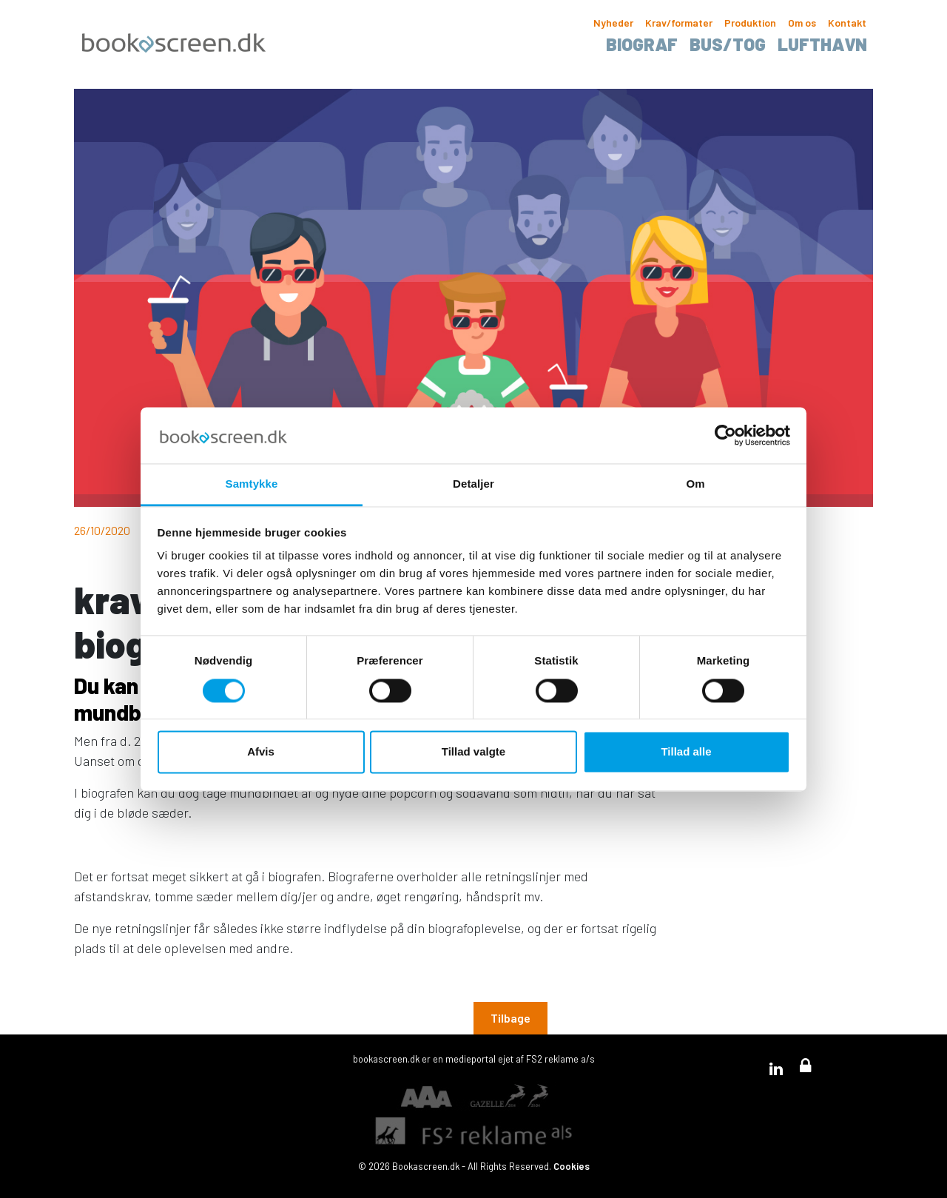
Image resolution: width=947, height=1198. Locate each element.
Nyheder (613, 22)
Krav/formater (678, 22)
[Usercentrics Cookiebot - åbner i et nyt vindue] (725, 435)
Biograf (642, 44)
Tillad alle (686, 752)
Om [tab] (695, 484)
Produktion (750, 22)
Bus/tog (728, 44)
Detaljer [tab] (473, 484)
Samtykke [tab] (252, 484)
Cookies (571, 1166)
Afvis (260, 752)
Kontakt (847, 22)
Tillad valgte (473, 752)
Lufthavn (822, 44)
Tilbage (510, 1018)
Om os (802, 22)
